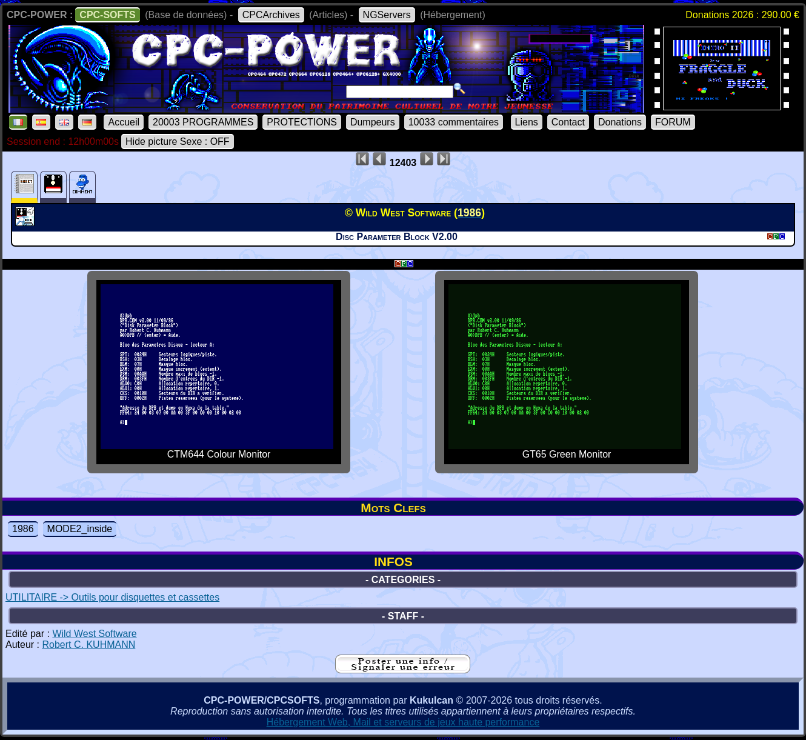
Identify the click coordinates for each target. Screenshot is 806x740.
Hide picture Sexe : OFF (177, 141)
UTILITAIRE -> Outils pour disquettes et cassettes (112, 597)
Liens (526, 122)
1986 (23, 529)
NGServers (387, 15)
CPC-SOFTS (107, 15)
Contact (568, 122)
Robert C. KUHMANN (88, 644)
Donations (620, 122)
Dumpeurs (372, 122)
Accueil (123, 122)
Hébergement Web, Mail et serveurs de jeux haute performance (403, 722)
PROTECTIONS (302, 122)
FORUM (673, 122)
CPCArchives (271, 15)
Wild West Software (94, 633)
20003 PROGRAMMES (203, 122)
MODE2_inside (80, 529)
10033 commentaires (453, 122)
